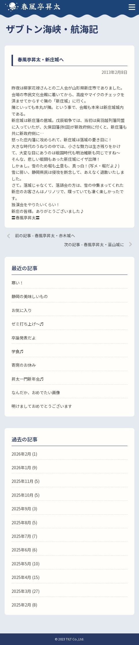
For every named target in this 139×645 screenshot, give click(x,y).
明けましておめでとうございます (42, 406)
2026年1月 (21, 467)
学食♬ (18, 351)
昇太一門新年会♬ (28, 379)
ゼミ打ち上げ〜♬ (28, 324)
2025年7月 (21, 536)
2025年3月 (21, 591)
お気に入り (22, 310)
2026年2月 (21, 454)
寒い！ (18, 283)
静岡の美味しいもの (30, 296)
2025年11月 (22, 481)
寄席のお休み (24, 365)
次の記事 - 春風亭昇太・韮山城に (94, 244)
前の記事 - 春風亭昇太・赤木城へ (45, 235)
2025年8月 (21, 522)
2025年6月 (21, 550)
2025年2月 (21, 605)
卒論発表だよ (24, 338)
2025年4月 (21, 577)
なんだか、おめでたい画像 (36, 392)
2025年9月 (21, 508)
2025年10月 (22, 495)
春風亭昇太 (41, 6)
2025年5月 (21, 564)
